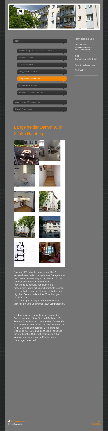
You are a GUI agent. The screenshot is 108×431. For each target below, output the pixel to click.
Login (99, 421)
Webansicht (96, 424)
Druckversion (15, 422)
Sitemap (26, 422)
